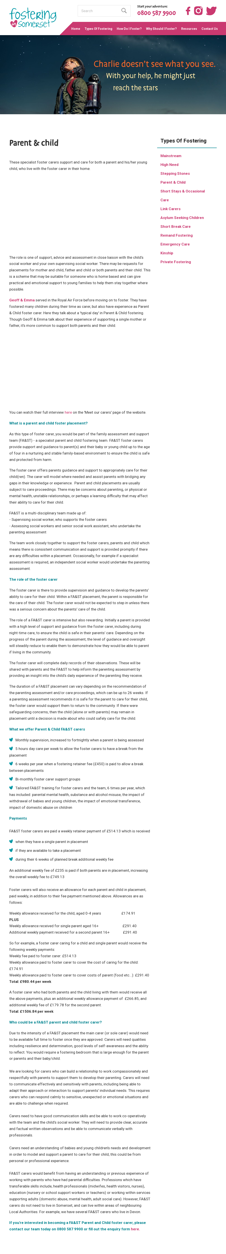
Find (124, 10)
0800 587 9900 (156, 13)
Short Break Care (175, 226)
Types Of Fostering (98, 28)
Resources (189, 28)
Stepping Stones (175, 173)
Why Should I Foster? (161, 28)
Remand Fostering (176, 235)
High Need (169, 164)
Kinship (166, 253)
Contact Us (210, 28)
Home (75, 28)
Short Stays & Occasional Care (182, 195)
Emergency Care (175, 244)
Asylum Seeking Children (182, 217)
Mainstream (170, 156)
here (68, 412)
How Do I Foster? (129, 28)
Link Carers (170, 209)
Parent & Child (173, 182)
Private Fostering (175, 262)
